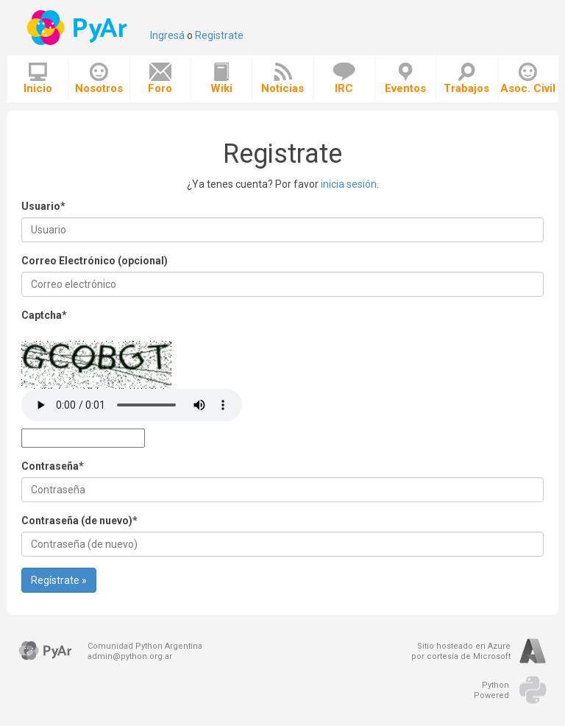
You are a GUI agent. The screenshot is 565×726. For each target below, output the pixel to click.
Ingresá (167, 35)
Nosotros (99, 79)
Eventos (405, 79)
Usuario (43, 206)
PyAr (78, 27)
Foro (160, 79)
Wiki (221, 79)
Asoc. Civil (527, 79)
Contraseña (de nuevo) (79, 520)
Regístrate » (59, 580)
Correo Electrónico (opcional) (94, 261)
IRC (344, 79)
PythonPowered (491, 690)
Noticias (282, 79)
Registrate (219, 35)
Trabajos (466, 79)
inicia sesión (349, 184)
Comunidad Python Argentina (145, 646)
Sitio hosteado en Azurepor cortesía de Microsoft (461, 651)
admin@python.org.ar (130, 656)
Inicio (38, 79)
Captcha (44, 315)
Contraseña (52, 466)
